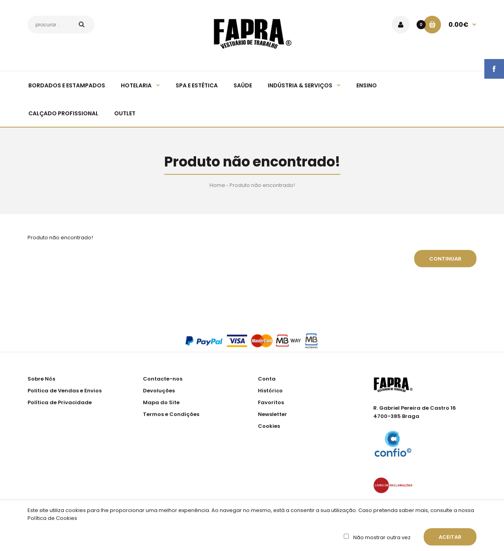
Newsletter (272, 414)
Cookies (269, 426)
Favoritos (271, 402)
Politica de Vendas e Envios (65, 390)
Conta (267, 379)
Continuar (445, 259)
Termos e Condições (171, 414)
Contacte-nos (162, 379)
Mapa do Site (161, 402)
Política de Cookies (52, 518)
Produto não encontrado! (262, 185)
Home (217, 185)
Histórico (270, 390)
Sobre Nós (41, 379)
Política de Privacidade (60, 402)
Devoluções (159, 390)
